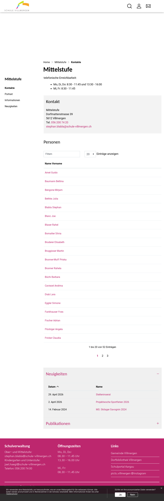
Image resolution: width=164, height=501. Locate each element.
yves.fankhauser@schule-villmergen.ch (138, 319)
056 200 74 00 (23, 476)
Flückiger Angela (54, 336)
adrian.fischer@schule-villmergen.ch (136, 327)
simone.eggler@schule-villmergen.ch (136, 310)
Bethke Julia (51, 198)
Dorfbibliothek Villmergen (126, 467)
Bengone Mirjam (54, 190)
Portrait (9, 94)
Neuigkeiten (11, 106)
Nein (132, 494)
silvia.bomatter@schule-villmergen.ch (137, 237)
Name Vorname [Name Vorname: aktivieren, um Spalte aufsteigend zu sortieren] (53, 163)
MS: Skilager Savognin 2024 (105, 416)
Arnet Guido (51, 172)
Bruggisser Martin (54, 254)
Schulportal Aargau (122, 474)
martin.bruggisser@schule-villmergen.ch (138, 254)
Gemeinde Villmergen (124, 460)
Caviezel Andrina (54, 293)
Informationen (12, 100)
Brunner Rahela (53, 275)
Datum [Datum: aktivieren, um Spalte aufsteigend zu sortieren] (52, 394)
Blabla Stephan (53, 207)
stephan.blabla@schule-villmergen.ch (69, 126)
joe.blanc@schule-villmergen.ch (134, 219)
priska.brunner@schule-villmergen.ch (136, 263)
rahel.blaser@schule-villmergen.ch (135, 228)
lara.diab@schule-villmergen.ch (133, 301)
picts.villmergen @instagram (128, 480)
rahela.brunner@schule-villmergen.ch (136, 275)
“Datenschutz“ (12, 494)
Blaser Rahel (51, 228)
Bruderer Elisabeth (54, 245)
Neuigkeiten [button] (56, 381)
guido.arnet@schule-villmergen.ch (135, 172)
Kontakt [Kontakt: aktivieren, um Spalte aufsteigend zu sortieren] (121, 163)
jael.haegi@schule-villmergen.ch (25, 471)
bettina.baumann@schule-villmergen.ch (138, 181)
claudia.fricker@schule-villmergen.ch (136, 345)
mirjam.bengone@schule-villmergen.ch (137, 190)
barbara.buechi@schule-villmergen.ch (137, 284)
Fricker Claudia (53, 345)
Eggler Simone (52, 310)
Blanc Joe (50, 219)
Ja (120, 494)
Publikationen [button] (58, 431)
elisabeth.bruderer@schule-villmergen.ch (138, 245)
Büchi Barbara (52, 284)
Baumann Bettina (54, 181)
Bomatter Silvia (53, 237)
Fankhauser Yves (54, 319)
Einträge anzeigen (101, 154)
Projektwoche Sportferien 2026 (106, 409)
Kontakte (13, 89)
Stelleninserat (97, 401)
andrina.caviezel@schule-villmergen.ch (137, 293)
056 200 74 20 (59, 122)
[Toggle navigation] (157, 6)
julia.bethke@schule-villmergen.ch (135, 198)
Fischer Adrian (52, 327)
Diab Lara (50, 301)
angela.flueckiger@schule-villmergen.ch (138, 336)
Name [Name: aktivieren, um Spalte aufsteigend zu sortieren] (93, 394)
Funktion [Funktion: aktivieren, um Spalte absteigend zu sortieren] (73, 163)
